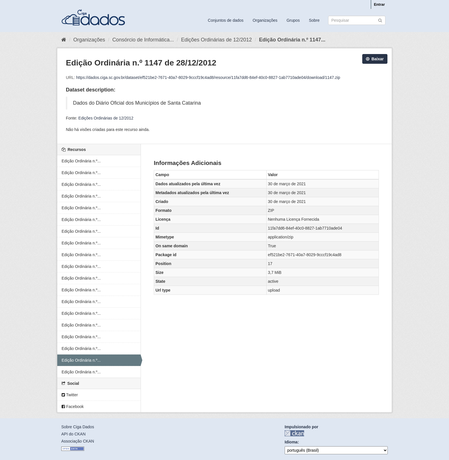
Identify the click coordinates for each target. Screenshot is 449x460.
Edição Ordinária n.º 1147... (292, 40)
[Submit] (380, 19)
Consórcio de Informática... (143, 40)
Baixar (375, 59)
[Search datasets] (356, 20)
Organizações (265, 20)
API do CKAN (73, 434)
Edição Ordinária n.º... (81, 161)
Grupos (293, 20)
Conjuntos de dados (226, 20)
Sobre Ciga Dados (77, 427)
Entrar (379, 4)
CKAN (294, 433)
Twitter (70, 395)
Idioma (291, 442)
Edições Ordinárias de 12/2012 (216, 40)
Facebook (73, 406)
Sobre (314, 20)
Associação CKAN (77, 441)
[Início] (63, 40)
